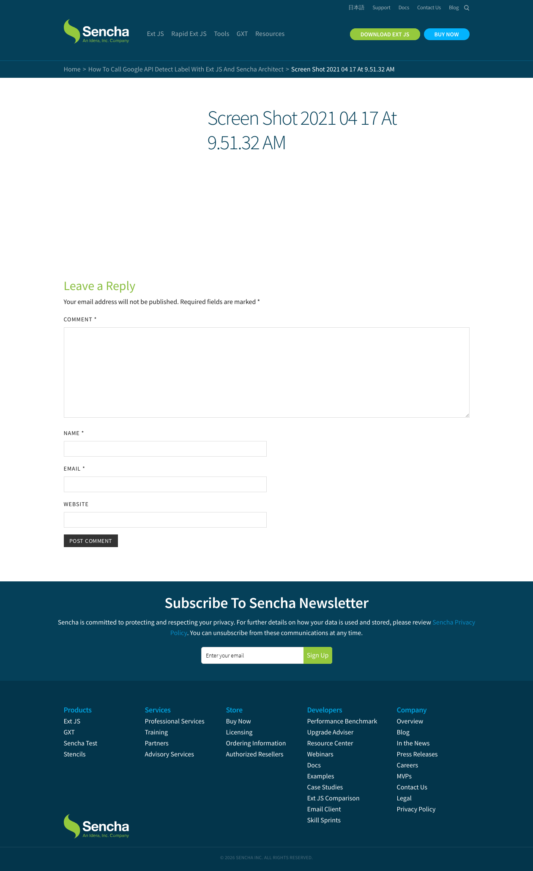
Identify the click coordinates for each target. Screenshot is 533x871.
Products (78, 710)
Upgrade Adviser (330, 732)
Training (156, 732)
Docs (314, 765)
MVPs (404, 776)
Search (467, 7)
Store (234, 710)
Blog (403, 732)
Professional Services (175, 721)
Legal (404, 798)
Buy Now (238, 721)
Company (412, 710)
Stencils (75, 754)
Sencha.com (107, 27)
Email (74, 468)
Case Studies (325, 787)
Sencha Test (81, 743)
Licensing (239, 732)
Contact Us (412, 787)
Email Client (324, 809)
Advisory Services (169, 754)
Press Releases (417, 754)
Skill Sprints (324, 820)
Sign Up (318, 655)
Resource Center (330, 743)
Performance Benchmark (342, 721)
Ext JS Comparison (333, 798)
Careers (407, 765)
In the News (413, 743)
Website (76, 504)
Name (74, 433)
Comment (80, 319)
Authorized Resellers (255, 754)
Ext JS (72, 721)
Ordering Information (256, 743)
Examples (320, 776)
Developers (324, 710)
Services (158, 710)
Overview (410, 721)
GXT (69, 732)
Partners (157, 743)
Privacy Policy (416, 809)
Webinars (320, 754)
